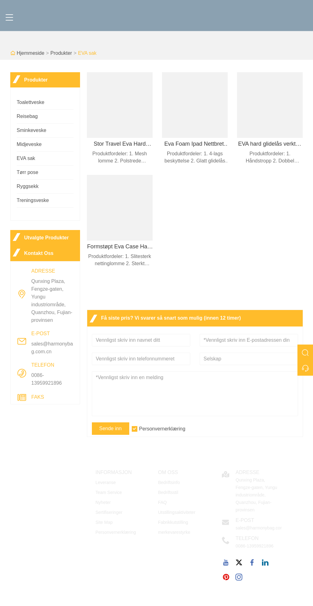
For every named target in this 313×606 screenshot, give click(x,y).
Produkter (61, 53)
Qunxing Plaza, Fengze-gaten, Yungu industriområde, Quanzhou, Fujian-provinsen (52, 301)
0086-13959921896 (46, 379)
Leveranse (106, 482)
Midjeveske (29, 144)
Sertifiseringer (109, 512)
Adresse (247, 472)
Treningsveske (33, 200)
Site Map (104, 522)
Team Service (109, 492)
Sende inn (110, 428)
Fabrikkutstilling (173, 522)
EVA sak (87, 53)
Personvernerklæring (162, 428)
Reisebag (27, 116)
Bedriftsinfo (169, 482)
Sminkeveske (31, 130)
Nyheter (103, 502)
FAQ (162, 502)
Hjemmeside (31, 53)
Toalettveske (31, 102)
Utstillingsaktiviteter (177, 512)
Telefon (247, 538)
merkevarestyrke (174, 532)
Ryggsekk (28, 186)
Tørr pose (27, 172)
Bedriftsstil (168, 492)
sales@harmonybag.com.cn (52, 347)
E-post (245, 520)
